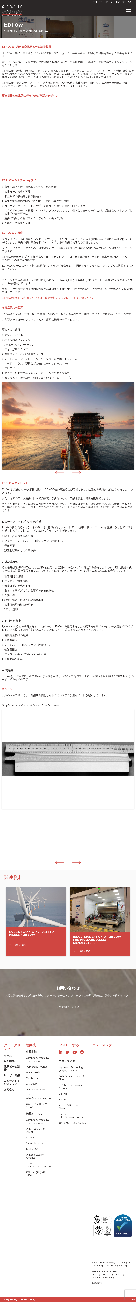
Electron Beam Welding (21, 30)
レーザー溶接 (12, 1075)
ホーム (8, 1055)
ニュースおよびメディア (12, 1082)
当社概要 (9, 1061)
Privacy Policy (9, 1299)
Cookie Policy (27, 1299)
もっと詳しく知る (17, 945)
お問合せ (9, 1089)
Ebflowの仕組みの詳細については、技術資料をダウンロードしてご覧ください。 (49, 297)
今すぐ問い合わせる (68, 1006)
